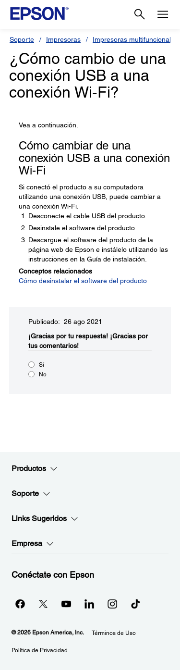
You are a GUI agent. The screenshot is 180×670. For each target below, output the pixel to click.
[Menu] (162, 14)
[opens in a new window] (135, 603)
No (43, 374)
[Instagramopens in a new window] (112, 603)
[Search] (139, 14)
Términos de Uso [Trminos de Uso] (114, 633)
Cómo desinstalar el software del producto (83, 281)
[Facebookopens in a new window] (20, 603)
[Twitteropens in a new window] (43, 603)
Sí (41, 364)
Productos (35, 468)
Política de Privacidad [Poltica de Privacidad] (40, 650)
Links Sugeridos (45, 518)
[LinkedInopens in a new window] (89, 603)
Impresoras (63, 39)
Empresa (33, 543)
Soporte (22, 39)
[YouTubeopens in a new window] (66, 603)
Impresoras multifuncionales (135, 39)
